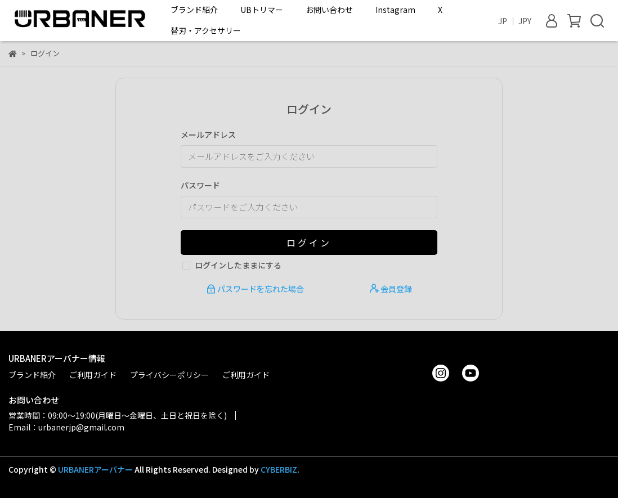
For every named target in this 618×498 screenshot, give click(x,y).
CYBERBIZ (279, 469)
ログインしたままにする (238, 265)
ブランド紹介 (194, 9)
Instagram (395, 9)
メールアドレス (208, 134)
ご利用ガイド (93, 374)
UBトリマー (261, 9)
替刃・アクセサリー (206, 30)
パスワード (200, 185)
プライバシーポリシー (169, 374)
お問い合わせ (329, 9)
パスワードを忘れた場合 (256, 288)
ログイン (309, 242)
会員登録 (391, 288)
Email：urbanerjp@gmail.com (66, 427)
